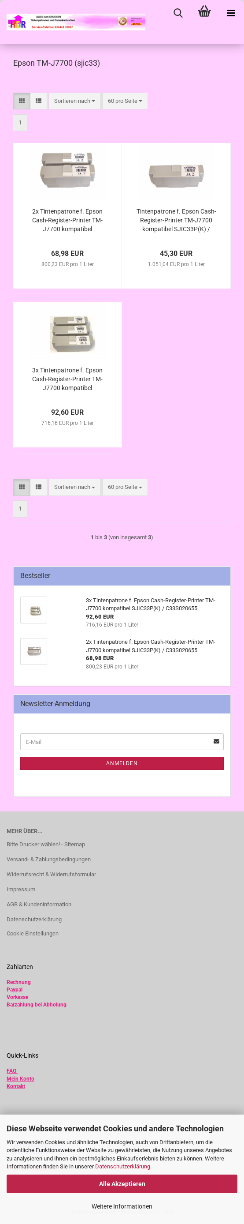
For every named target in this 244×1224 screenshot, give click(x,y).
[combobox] (74, 101)
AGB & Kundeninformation (39, 904)
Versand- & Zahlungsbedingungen (49, 859)
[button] (21, 101)
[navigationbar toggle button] (231, 13)
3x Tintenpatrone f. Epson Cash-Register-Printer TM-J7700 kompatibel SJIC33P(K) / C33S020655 (67, 379)
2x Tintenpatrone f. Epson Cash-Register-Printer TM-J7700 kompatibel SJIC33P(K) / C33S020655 (67, 220)
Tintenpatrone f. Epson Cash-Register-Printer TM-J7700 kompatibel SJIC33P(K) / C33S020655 (176, 220)
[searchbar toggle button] (178, 13)
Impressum (21, 889)
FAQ (11, 1071)
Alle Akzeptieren (122, 1183)
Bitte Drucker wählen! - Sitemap (46, 844)
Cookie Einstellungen (33, 933)
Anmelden (122, 763)
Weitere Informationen (122, 1206)
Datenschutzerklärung (122, 1166)
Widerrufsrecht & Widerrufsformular (51, 874)
